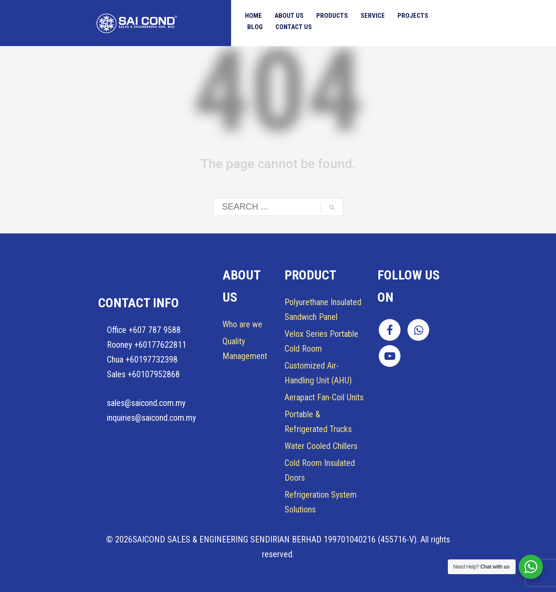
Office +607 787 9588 (144, 330)
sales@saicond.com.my (146, 403)
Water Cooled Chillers (321, 446)
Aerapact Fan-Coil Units (324, 397)
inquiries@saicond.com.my (151, 417)
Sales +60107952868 (143, 374)
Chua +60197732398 (142, 359)
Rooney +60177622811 (146, 344)
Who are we (242, 324)
